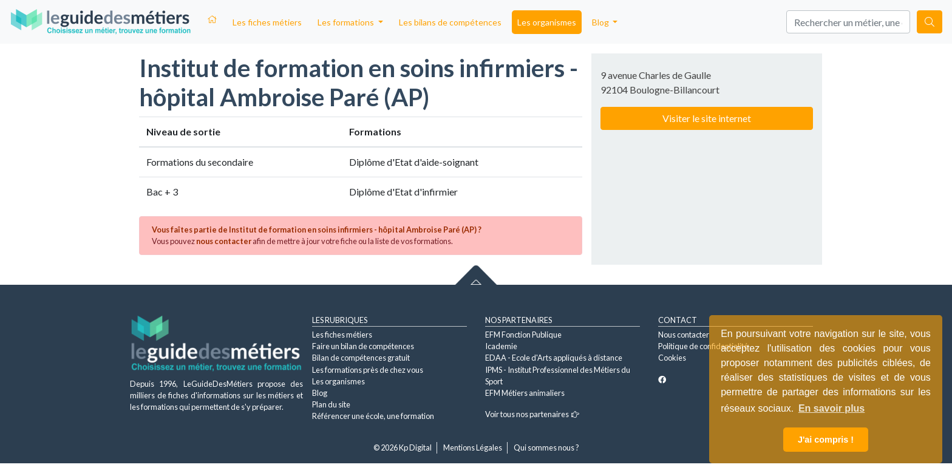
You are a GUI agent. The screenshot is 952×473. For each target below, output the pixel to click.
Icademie (501, 346)
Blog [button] (601, 22)
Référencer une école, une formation (373, 416)
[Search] (848, 21)
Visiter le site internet (706, 118)
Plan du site (331, 404)
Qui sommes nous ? (546, 447)
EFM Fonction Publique (523, 334)
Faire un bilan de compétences (363, 346)
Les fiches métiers (267, 22)
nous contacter (223, 241)
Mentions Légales (472, 447)
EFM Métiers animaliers (525, 393)
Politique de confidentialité (703, 346)
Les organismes (546, 22)
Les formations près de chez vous (367, 370)
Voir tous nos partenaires (532, 414)
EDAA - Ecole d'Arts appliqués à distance (553, 357)
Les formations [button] (347, 22)
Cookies (672, 357)
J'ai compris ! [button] (826, 439)
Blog (319, 393)
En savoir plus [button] (831, 408)
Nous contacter (683, 334)
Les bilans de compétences (450, 22)
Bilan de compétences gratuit (361, 357)
